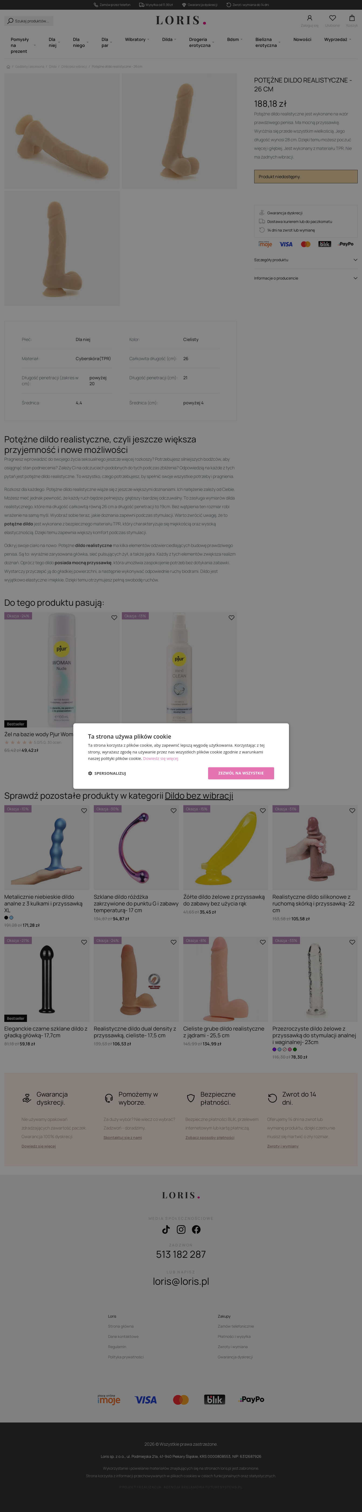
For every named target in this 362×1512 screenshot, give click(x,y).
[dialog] (181, 756)
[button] (107, 773)
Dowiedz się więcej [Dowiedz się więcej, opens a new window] (160, 758)
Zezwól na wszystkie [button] (241, 773)
